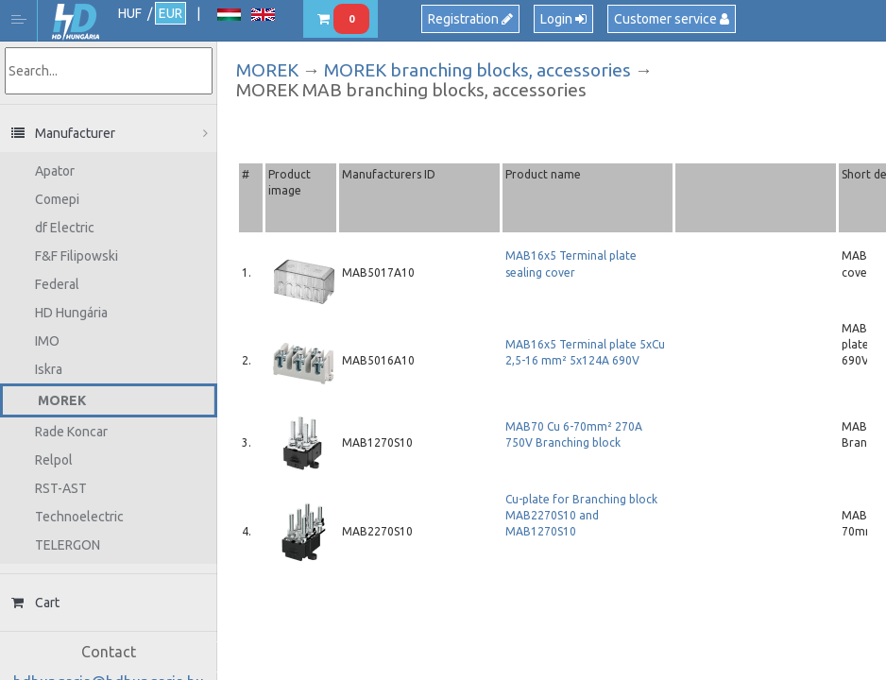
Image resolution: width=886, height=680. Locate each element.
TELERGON (67, 544)
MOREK (62, 400)
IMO (47, 340)
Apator (55, 170)
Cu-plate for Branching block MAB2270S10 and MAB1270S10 (581, 515)
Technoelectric (79, 516)
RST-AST (61, 488)
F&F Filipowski (76, 256)
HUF (130, 13)
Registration (470, 18)
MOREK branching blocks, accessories (477, 70)
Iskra (48, 369)
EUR (170, 13)
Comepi (57, 199)
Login (563, 18)
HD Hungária (75, 22)
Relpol (54, 460)
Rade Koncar (71, 431)
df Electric (64, 227)
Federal (57, 284)
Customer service (671, 18)
